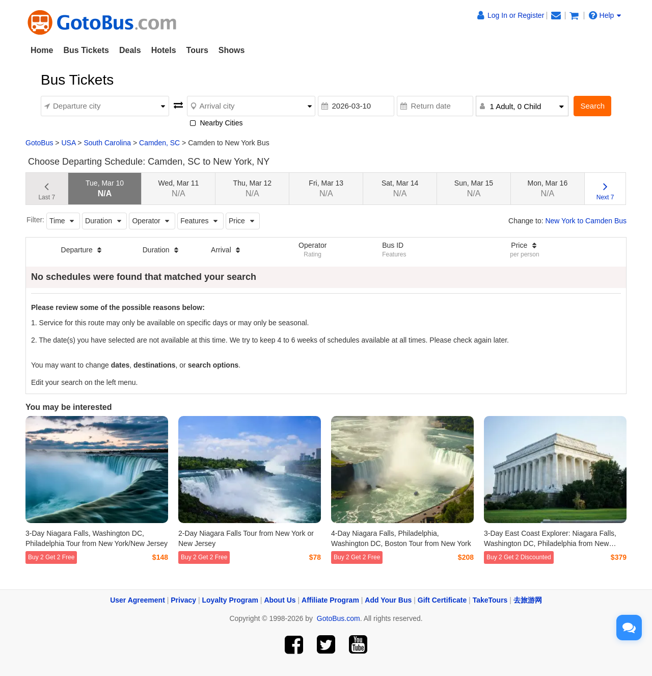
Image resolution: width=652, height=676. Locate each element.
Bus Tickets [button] (86, 50)
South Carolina (107, 143)
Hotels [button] (163, 50)
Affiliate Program (330, 600)
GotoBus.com (338, 618)
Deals (130, 50)
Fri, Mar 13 (326, 188)
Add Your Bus (388, 600)
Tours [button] (197, 50)
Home (42, 50)
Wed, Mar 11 (178, 188)
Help (605, 15)
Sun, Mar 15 (473, 188)
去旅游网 (527, 600)
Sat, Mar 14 (400, 188)
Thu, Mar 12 (252, 188)
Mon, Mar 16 (548, 188)
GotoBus (39, 143)
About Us (279, 600)
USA (68, 143)
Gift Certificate (442, 600)
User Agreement (137, 600)
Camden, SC (159, 143)
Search (592, 105)
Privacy (183, 600)
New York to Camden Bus (586, 221)
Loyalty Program (230, 600)
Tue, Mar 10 (105, 188)
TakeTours (490, 600)
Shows (232, 50)
